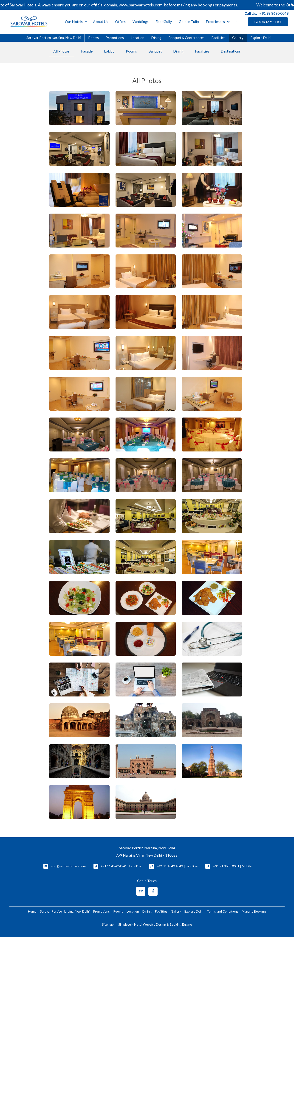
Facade (87, 51)
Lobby (109, 51)
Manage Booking (254, 911)
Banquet (155, 51)
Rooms (93, 38)
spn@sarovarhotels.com (68, 866)
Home (32, 911)
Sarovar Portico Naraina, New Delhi (53, 38)
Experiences (215, 21)
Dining (156, 38)
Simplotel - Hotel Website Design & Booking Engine (155, 924)
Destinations (231, 51)
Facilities (218, 38)
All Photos (61, 51)
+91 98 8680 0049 (273, 13)
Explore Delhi (260, 38)
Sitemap (108, 924)
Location (137, 38)
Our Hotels (76, 22)
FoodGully (163, 21)
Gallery (237, 38)
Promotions (115, 38)
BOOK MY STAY (267, 21)
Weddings (141, 21)
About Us (100, 21)
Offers (120, 21)
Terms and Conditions (222, 911)
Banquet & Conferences (186, 38)
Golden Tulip (189, 21)
